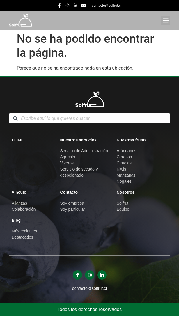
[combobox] (89, 118)
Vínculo (19, 192)
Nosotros (125, 192)
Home (18, 140)
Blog (16, 220)
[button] (165, 20)
